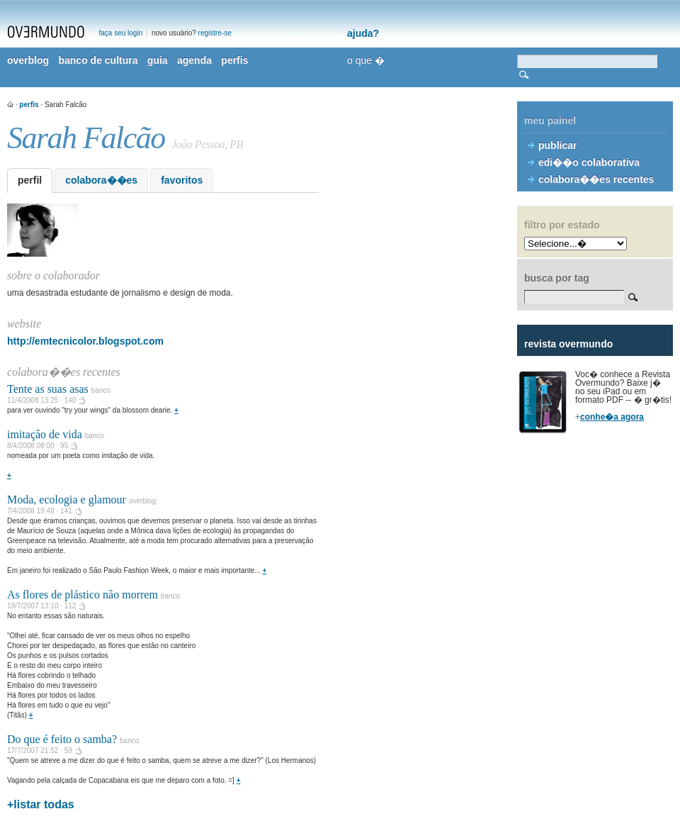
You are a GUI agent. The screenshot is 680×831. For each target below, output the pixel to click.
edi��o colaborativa (589, 162)
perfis (234, 60)
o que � (366, 60)
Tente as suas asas (48, 389)
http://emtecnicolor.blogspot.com (85, 341)
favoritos (182, 180)
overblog (28, 60)
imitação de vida (44, 434)
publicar (557, 145)
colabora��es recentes (596, 179)
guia (157, 60)
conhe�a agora (612, 417)
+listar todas (40, 804)
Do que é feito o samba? (62, 739)
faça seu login (121, 33)
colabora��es (101, 180)
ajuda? (363, 33)
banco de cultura (97, 60)
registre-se (215, 33)
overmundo (46, 32)
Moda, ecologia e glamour (66, 499)
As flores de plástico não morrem (82, 595)
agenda (194, 60)
